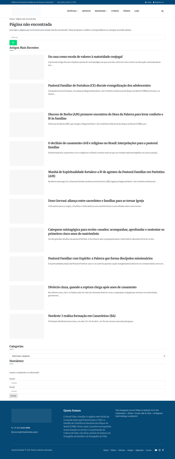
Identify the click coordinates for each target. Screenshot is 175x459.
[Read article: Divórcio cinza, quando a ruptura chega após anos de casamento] (26, 297)
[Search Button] (163, 11)
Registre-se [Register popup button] (158, 2)
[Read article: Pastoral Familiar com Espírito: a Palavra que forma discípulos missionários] (26, 268)
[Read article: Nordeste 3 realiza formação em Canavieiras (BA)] (26, 326)
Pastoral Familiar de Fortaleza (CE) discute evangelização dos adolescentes (99, 85)
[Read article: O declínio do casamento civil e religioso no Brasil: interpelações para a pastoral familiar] (26, 153)
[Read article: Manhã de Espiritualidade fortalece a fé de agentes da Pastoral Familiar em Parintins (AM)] (26, 182)
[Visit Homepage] (26, 11)
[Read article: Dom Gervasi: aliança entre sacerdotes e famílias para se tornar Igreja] (26, 211)
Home (12, 19)
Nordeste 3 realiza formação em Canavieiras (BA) (82, 316)
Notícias (71, 11)
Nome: (12, 379)
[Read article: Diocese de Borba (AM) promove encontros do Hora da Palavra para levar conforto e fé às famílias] (26, 124)
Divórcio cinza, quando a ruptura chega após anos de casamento (92, 287)
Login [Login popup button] (148, 2)
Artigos (86, 11)
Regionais (100, 11)
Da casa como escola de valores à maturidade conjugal (85, 57)
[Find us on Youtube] (156, 450)
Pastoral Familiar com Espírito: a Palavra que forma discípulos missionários (100, 258)
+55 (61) (21, 428)
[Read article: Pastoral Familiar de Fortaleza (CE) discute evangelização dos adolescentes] (26, 96)
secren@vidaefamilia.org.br (26, 432)
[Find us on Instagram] (160, 450)
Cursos (115, 11)
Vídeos (126, 11)
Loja (136, 11)
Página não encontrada (26, 19)
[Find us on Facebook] (163, 450)
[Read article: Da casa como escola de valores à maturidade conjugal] (26, 67)
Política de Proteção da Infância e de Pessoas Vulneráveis (32, 2)
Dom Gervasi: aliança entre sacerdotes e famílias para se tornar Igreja (96, 201)
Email (12, 387)
